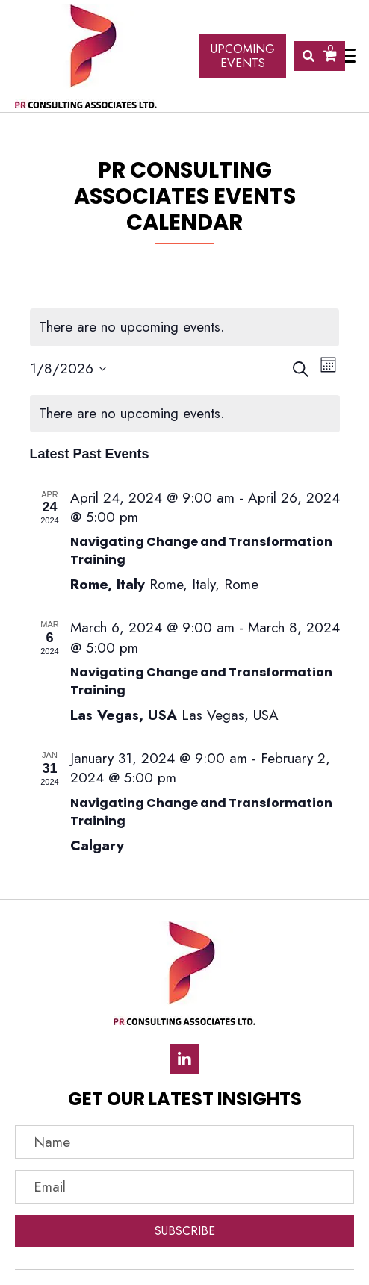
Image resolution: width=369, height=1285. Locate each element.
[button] (184, 1059)
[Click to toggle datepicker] (68, 369)
